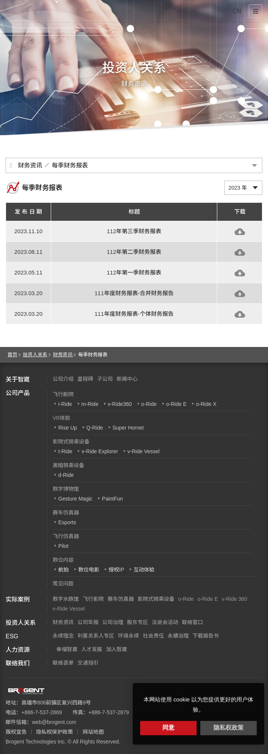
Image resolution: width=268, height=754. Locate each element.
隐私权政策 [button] (228, 727)
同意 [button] (168, 727)
